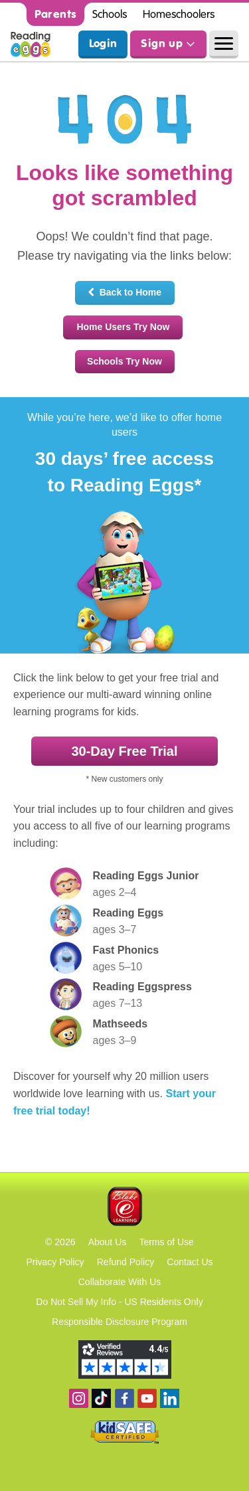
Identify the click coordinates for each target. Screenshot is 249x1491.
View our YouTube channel (147, 1398)
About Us (107, 1242)
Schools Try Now (124, 361)
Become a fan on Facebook (124, 1398)
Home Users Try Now (122, 326)
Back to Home (124, 292)
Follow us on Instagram (78, 1398)
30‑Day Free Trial (124, 751)
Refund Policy (125, 1262)
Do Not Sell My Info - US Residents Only (119, 1301)
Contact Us (189, 1262)
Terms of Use (166, 1242)
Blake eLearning (124, 1206)
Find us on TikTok (101, 1398)
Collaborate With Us (119, 1281)
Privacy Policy (55, 1262)
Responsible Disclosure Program (119, 1321)
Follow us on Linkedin (169, 1398)
